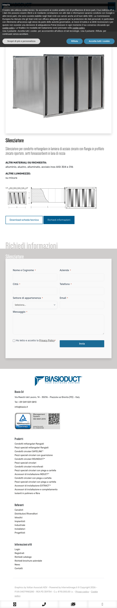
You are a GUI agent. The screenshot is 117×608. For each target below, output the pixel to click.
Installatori (20, 529)
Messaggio (20, 314)
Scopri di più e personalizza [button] (21, 602)
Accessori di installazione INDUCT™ (32, 474)
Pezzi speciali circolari (25, 463)
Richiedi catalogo (23, 557)
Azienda (65, 272)
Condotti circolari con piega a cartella (33, 478)
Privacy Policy (47, 342)
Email (64, 300)
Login (17, 549)
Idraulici (18, 517)
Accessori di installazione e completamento (36, 489)
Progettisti (20, 533)
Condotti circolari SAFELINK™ (29, 451)
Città (16, 286)
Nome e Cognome (24, 272)
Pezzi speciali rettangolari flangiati (32, 447)
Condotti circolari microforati (29, 466)
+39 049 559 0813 (27, 402)
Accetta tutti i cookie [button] (99, 602)
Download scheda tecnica (24, 219)
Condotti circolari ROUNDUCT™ (30, 459)
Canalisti (19, 510)
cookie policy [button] (8, 589)
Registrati (19, 553)
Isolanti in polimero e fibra (27, 493)
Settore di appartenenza (28, 300)
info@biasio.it (21, 407)
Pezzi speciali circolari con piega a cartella (35, 470)
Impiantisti (20, 521)
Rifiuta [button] (74, 602)
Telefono (66, 286)
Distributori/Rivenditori (26, 513)
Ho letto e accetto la (36, 342)
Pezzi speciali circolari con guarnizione (34, 455)
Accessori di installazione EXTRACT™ (33, 485)
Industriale (20, 525)
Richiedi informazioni (59, 219)
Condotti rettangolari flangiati (29, 444)
